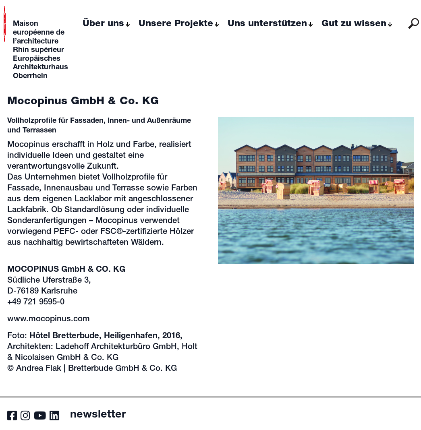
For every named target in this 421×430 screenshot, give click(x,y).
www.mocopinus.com (48, 320)
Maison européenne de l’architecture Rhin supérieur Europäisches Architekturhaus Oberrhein (40, 50)
